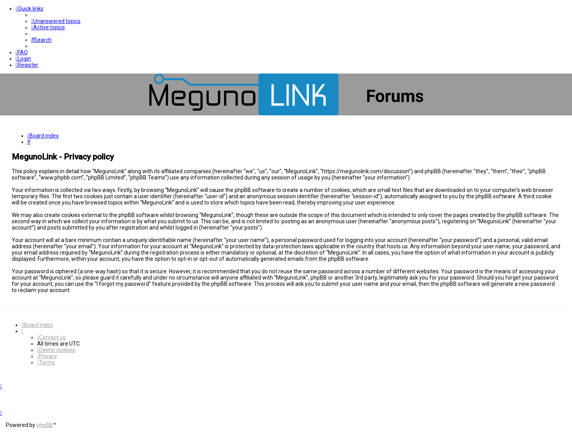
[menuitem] (56, 21)
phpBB (44, 425)
